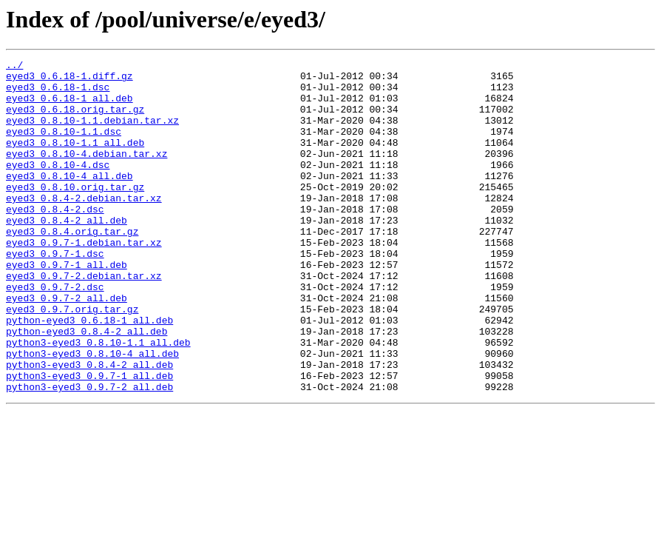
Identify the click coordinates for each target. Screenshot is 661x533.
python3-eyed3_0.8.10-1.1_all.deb (98, 399)
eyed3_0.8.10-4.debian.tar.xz (86, 173)
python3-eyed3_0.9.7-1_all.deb (89, 439)
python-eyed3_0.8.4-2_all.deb (86, 386)
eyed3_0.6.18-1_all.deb (69, 106)
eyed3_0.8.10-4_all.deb (69, 200)
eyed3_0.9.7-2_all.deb (66, 346)
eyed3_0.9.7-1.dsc (55, 293)
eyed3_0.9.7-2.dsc (55, 333)
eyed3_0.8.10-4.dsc (57, 186)
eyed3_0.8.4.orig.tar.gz (72, 266)
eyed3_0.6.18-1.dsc (57, 93)
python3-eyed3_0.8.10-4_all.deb (92, 413)
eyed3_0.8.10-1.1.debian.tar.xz (92, 133)
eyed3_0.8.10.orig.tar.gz (75, 213)
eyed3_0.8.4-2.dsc (55, 240)
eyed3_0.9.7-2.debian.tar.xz (84, 319)
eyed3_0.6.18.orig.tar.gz (75, 120)
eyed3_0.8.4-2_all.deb (66, 253)
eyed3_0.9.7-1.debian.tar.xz (84, 279)
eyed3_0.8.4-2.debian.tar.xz (84, 226)
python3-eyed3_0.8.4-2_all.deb (89, 426)
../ (14, 66)
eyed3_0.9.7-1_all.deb (66, 306)
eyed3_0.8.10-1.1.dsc (63, 146)
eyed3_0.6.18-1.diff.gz (69, 80)
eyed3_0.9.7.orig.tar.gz (72, 359)
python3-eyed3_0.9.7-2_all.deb (89, 453)
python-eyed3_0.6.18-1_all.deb (89, 373)
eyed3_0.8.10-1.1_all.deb (75, 160)
